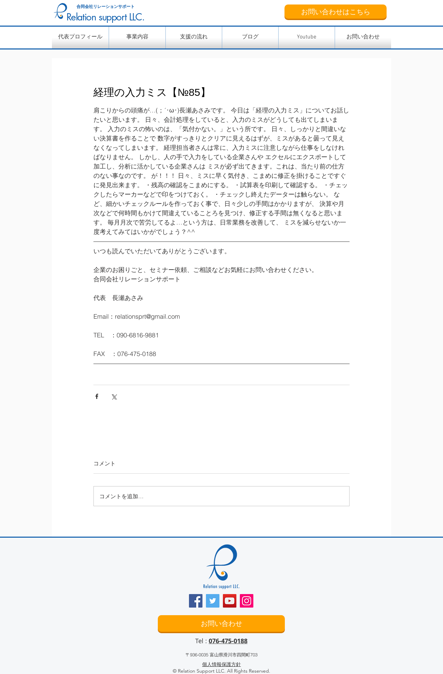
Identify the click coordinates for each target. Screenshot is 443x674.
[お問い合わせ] (221, 623)
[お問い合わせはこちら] (335, 11)
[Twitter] (212, 601)
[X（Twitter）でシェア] (113, 396)
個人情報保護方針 (221, 664)
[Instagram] (246, 601)
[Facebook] (195, 601)
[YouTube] (229, 601)
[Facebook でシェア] (96, 396)
